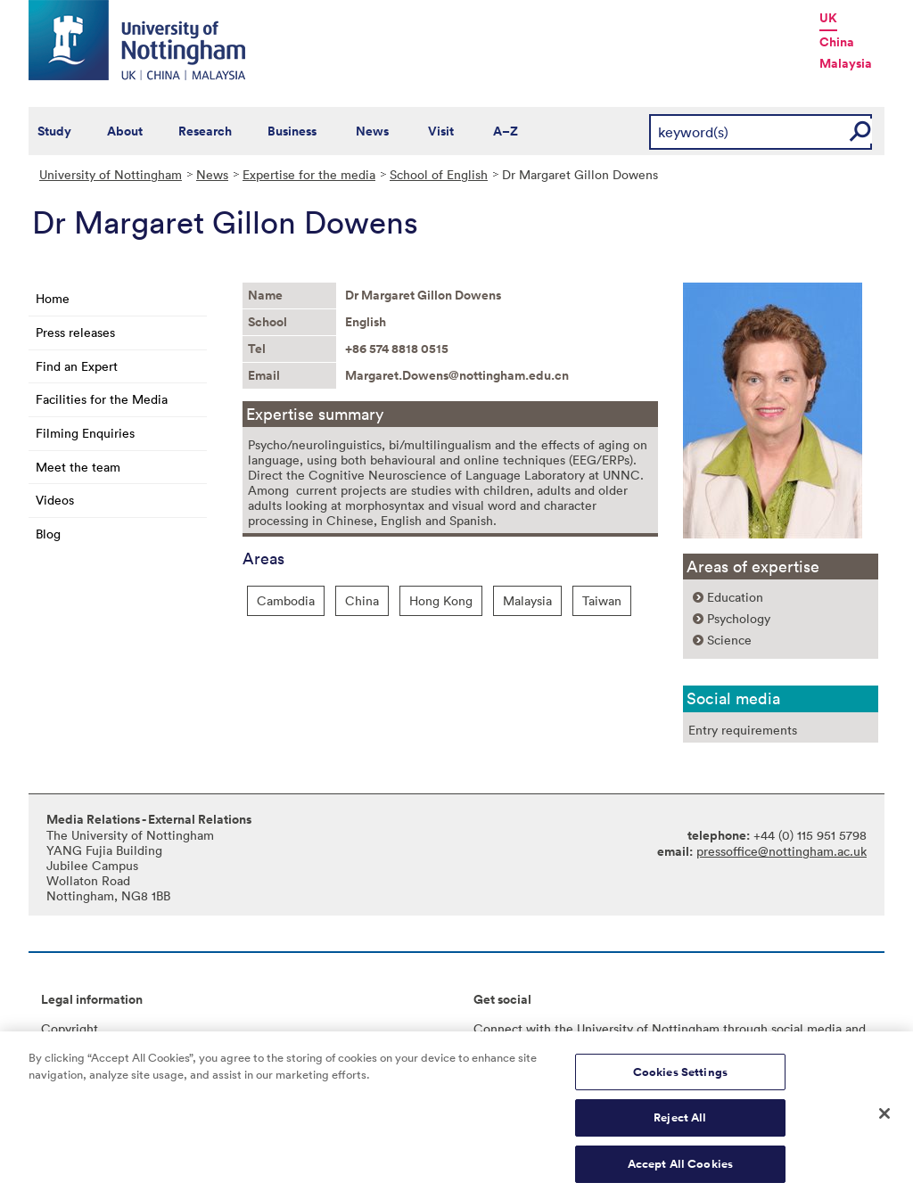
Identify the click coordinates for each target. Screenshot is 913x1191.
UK (828, 18)
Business (292, 131)
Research (205, 131)
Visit (441, 131)
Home (53, 298)
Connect (497, 1028)
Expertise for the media (309, 174)
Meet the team (78, 466)
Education (735, 596)
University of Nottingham (110, 174)
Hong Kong (441, 600)
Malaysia (845, 63)
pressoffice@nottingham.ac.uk (781, 850)
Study (54, 131)
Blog (48, 533)
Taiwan (601, 600)
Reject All (680, 1124)
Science (729, 639)
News (372, 131)
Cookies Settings (680, 1078)
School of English (439, 174)
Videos (55, 499)
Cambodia (286, 600)
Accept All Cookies (680, 1170)
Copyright (69, 1028)
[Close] (884, 1120)
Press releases (75, 332)
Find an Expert (77, 365)
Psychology (738, 618)
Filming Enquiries (85, 432)
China (836, 42)
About (125, 131)
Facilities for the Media (102, 398)
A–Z (505, 131)
